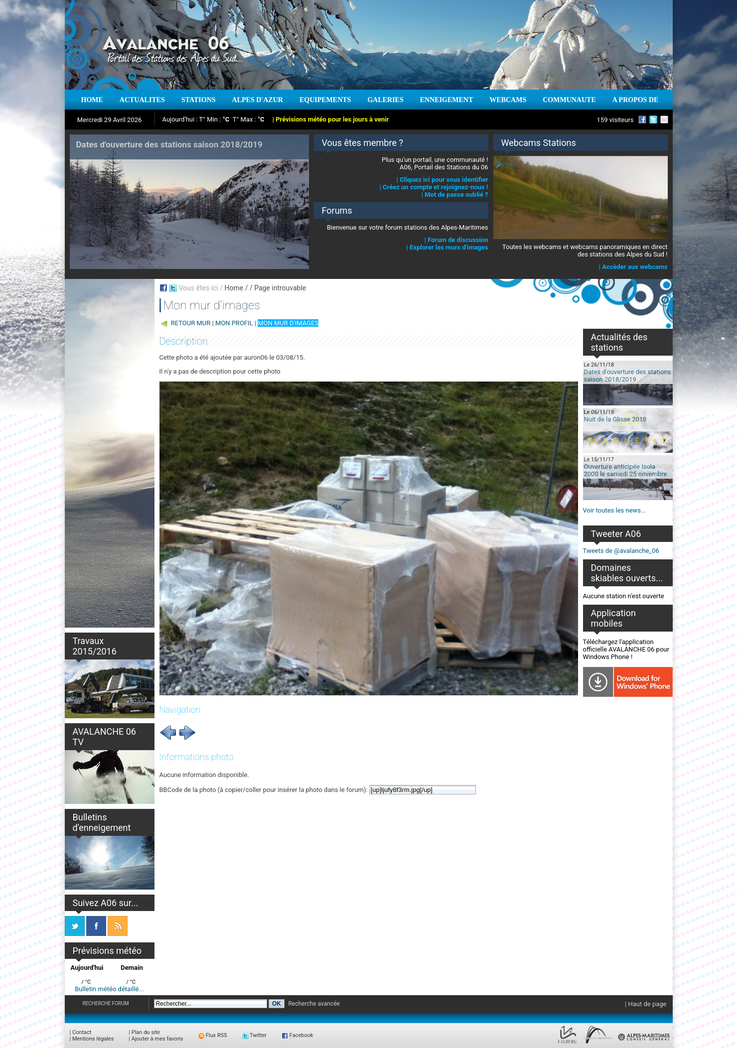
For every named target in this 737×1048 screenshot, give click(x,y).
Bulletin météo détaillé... (109, 989)
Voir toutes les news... (614, 510)
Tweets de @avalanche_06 (621, 550)
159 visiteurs (615, 120)
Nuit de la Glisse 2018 (615, 419)
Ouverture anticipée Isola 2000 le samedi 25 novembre (625, 470)
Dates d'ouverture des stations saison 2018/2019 (627, 375)
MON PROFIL (234, 323)
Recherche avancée (314, 1003)
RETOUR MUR (191, 323)
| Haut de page (645, 1004)
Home (233, 288)
